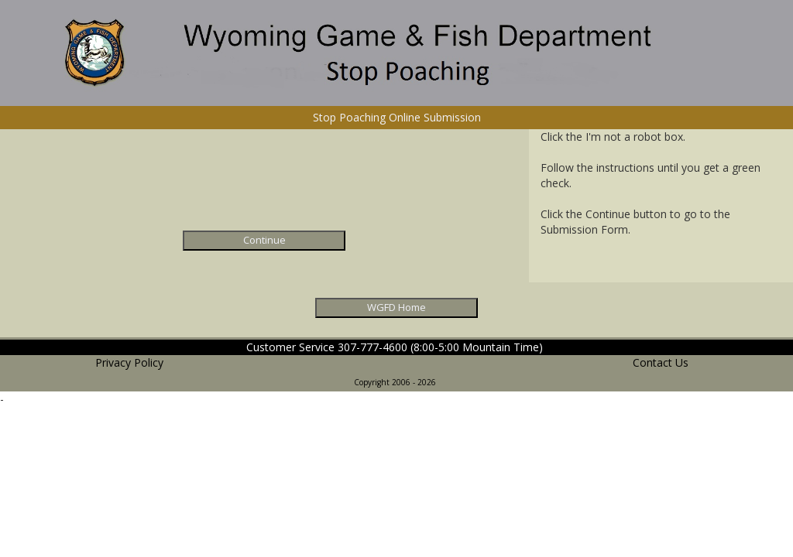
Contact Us (660, 362)
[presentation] (264, 184)
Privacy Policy (129, 362)
